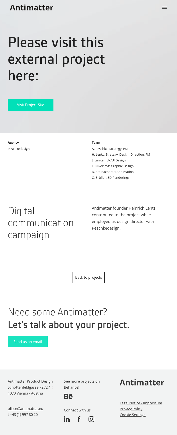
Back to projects (88, 277)
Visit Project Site (30, 104)
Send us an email (28, 341)
